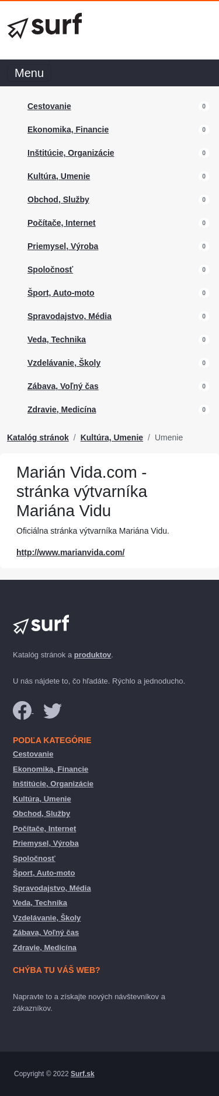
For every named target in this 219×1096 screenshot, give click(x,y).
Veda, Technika (56, 339)
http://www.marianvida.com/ (70, 552)
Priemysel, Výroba (62, 246)
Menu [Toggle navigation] (29, 72)
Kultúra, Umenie (58, 176)
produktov (93, 654)
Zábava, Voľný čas (63, 386)
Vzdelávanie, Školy (63, 362)
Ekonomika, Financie (68, 129)
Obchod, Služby (58, 199)
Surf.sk (83, 1074)
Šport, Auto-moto (61, 292)
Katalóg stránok (38, 437)
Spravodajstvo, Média (69, 316)
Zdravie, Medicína (61, 409)
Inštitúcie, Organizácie (70, 152)
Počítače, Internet (61, 222)
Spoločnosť (50, 269)
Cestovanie (49, 106)
